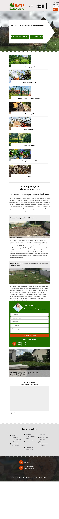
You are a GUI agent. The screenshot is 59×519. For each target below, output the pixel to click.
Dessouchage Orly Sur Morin (15, 444)
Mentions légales (40, 477)
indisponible (30, 6)
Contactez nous (37, 37)
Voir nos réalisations (19, 37)
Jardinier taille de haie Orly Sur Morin (30, 443)
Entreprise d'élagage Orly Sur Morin (44, 443)
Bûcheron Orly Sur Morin (44, 438)
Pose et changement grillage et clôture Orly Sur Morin (16, 438)
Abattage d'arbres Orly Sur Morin (30, 436)
